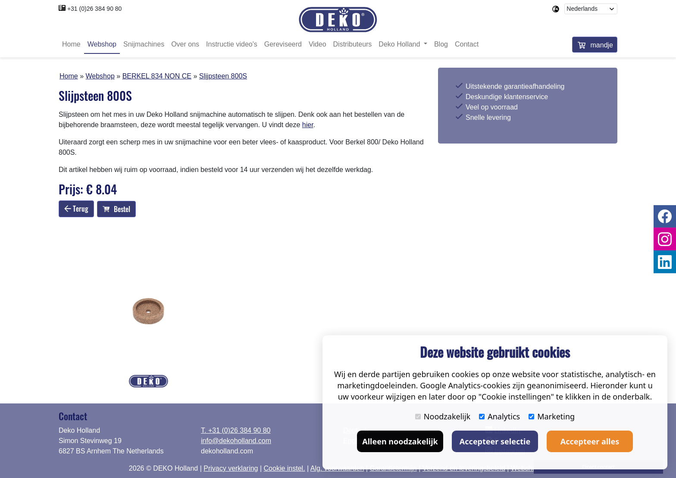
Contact (467, 44)
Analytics (499, 416)
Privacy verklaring (230, 468)
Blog (441, 44)
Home (71, 44)
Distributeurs (352, 44)
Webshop (102, 44)
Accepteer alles (589, 441)
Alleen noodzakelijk (400, 441)
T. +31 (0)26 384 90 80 (235, 430)
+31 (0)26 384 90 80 (94, 8)
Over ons (185, 44)
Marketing (552, 416)
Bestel (116, 209)
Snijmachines (143, 44)
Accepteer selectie (495, 441)
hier (307, 124)
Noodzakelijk (442, 416)
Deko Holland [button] (400, 44)
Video (317, 44)
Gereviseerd (283, 44)
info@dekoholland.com (236, 440)
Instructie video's (231, 44)
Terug (76, 208)
